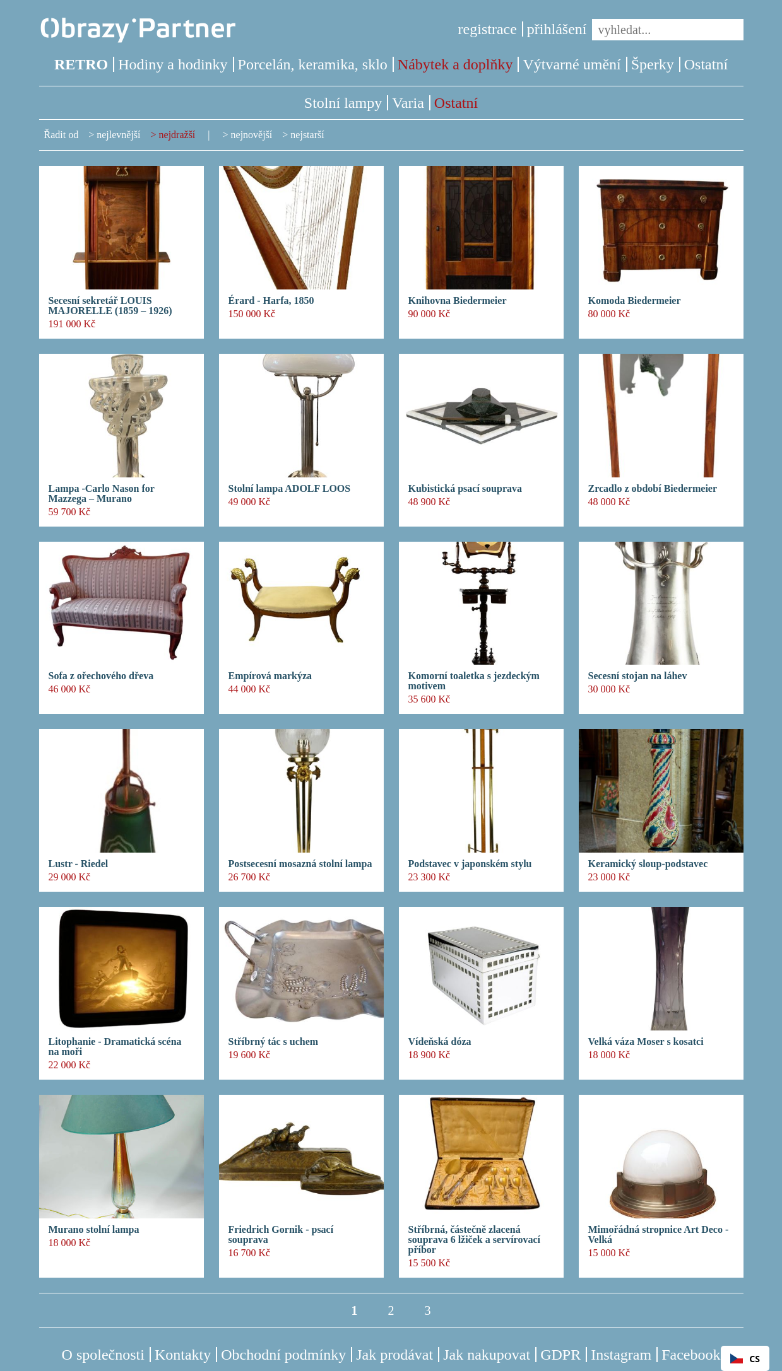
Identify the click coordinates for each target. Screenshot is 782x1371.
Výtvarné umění (571, 64)
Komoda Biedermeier (634, 301)
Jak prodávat (394, 1354)
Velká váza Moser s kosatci (646, 1042)
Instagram (621, 1354)
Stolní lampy (343, 103)
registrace (487, 29)
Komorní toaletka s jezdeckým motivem (474, 681)
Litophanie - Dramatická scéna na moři (115, 1047)
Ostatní (706, 64)
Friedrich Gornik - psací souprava (281, 1235)
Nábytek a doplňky (455, 64)
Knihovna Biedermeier (457, 301)
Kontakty (183, 1354)
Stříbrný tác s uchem (273, 1042)
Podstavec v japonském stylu (470, 864)
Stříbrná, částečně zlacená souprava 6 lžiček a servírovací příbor (474, 1240)
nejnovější (252, 134)
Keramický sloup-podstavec (648, 864)
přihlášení (557, 29)
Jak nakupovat (486, 1354)
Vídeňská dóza (439, 1042)
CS (745, 1359)
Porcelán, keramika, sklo (313, 64)
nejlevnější (118, 134)
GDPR (560, 1354)
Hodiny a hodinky (172, 64)
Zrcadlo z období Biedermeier (653, 489)
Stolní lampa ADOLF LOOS (289, 489)
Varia (408, 103)
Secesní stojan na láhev (637, 676)
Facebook (690, 1354)
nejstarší (307, 134)
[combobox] (745, 1358)
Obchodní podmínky (283, 1354)
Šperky (652, 64)
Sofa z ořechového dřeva (101, 676)
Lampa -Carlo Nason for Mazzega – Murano (102, 494)
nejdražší (177, 134)
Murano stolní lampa (94, 1230)
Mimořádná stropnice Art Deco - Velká (658, 1235)
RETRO (81, 64)
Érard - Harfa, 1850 (271, 301)
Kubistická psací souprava (465, 489)
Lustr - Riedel (79, 864)
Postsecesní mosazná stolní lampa (300, 864)
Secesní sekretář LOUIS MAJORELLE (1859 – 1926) (110, 306)
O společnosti (103, 1354)
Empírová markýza (270, 676)
